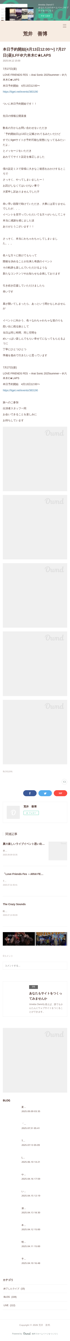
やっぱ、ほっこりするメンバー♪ (37, 1175)
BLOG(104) (7, 772)
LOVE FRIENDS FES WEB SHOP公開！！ (43, 1158)
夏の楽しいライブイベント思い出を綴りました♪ (31, 843)
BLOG (10, 1298)
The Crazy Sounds (14, 904)
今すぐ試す (45, 16)
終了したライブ (14, 1289)
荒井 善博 (35, 34)
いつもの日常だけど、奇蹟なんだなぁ (40, 1192)
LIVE (9, 1306)
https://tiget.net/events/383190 (20, 91)
